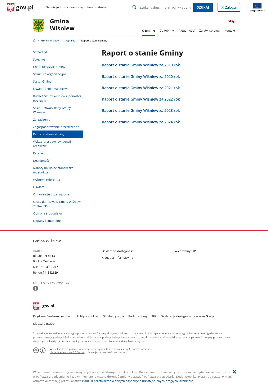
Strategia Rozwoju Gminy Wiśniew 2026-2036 (57, 204)
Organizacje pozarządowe (51, 194)
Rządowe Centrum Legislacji (52, 316)
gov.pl (43, 306)
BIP (154, 316)
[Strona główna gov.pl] (20, 7)
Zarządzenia (41, 119)
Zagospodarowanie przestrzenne (56, 127)
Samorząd (40, 52)
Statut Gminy (42, 81)
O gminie (70, 40)
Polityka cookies (88, 316)
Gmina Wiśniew (50, 40)
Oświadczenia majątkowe (50, 89)
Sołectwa (39, 59)
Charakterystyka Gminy (49, 67)
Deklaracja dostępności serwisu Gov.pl (188, 316)
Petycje (38, 153)
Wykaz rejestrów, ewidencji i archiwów (53, 144)
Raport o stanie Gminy (48, 134)
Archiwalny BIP (185, 251)
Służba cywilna (113, 316)
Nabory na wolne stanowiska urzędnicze (53, 170)
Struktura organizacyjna (50, 74)
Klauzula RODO (44, 324)
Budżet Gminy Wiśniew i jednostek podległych (57, 98)
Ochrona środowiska (47, 213)
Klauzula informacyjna (117, 258)
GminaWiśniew (62, 25)
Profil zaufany (137, 316)
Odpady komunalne (47, 221)
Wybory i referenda (46, 180)
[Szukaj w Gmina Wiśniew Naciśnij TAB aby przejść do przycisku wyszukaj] (161, 7)
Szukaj (203, 7)
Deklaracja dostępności (118, 251)
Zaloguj (232, 8)
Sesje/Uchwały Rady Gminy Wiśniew (52, 110)
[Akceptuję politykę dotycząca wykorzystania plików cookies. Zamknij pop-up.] (234, 372)
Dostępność (41, 161)
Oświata (38, 187)
